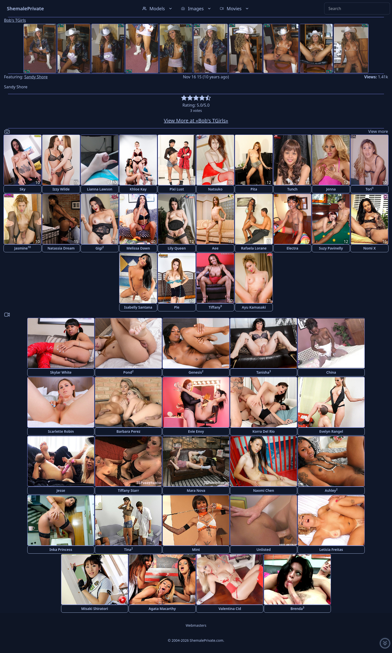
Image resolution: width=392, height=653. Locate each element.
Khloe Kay (138, 189)
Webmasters (196, 625)
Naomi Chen (263, 490)
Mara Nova (196, 490)
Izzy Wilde (61, 189)
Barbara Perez (128, 431)
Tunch (292, 189)
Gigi (100, 248)
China (331, 372)
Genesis (195, 372)
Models (157, 9)
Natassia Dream (61, 248)
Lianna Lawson (99, 189)
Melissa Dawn (138, 248)
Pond (128, 372)
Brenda (297, 608)
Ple (176, 307)
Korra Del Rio (263, 431)
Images (196, 9)
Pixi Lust (176, 189)
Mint (196, 549)
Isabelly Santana (138, 307)
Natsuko (215, 189)
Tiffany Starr (128, 490)
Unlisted (264, 549)
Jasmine (22, 248)
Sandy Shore (36, 77)
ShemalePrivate (25, 8)
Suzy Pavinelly (331, 248)
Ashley (331, 490)
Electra (292, 248)
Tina (128, 549)
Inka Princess (61, 549)
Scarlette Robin (61, 431)
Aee (215, 248)
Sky (23, 189)
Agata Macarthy (162, 608)
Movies (235, 9)
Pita (254, 189)
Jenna (331, 189)
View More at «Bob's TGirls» (196, 120)
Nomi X (369, 248)
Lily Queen (177, 248)
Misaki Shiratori (94, 608)
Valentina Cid (230, 608)
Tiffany (215, 307)
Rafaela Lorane (254, 248)
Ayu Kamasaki (254, 307)
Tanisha (263, 372)
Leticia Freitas (331, 549)
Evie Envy (196, 431)
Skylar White (61, 372)
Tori (369, 188)
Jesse (61, 490)
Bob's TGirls (15, 20)
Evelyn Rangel (331, 431)
